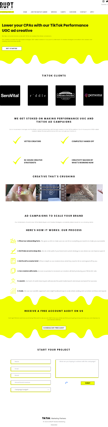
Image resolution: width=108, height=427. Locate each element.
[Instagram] (103, 1)
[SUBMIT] (88, 383)
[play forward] (105, 95)
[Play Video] (21, 193)
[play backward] (2, 95)
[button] (73, 12)
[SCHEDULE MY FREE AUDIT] (54, 328)
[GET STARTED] (12, 48)
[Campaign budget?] (31, 390)
